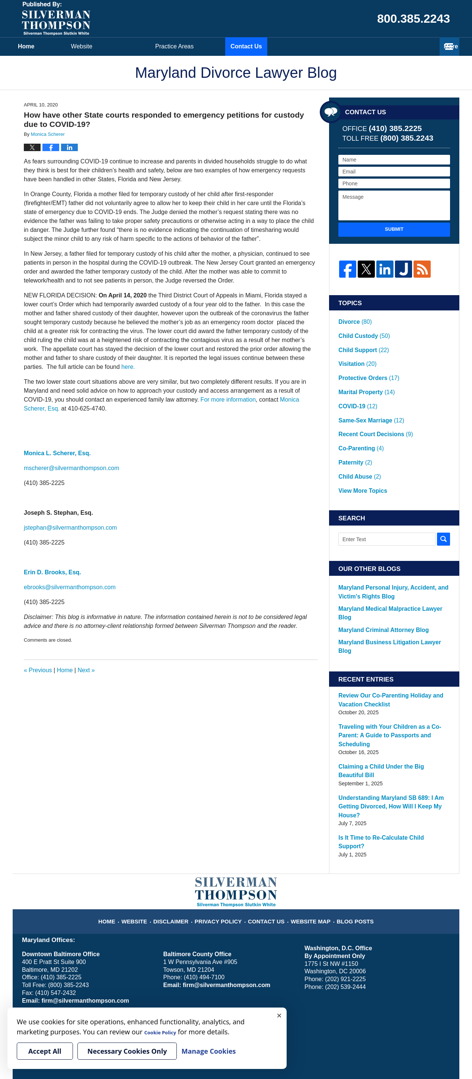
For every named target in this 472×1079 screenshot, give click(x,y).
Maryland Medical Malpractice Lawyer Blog (387, 555)
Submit (394, 229)
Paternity (353, 421)
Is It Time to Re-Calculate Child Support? (386, 737)
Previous (38, 670)
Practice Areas (314, 46)
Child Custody (360, 329)
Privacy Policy (223, 807)
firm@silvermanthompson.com (81, 891)
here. (128, 367)
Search (443, 488)
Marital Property (363, 370)
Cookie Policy (88, 974)
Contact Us (411, 46)
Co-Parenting (358, 411)
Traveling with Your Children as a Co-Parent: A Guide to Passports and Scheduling (392, 657)
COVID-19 (356, 380)
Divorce (353, 319)
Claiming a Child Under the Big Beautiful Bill (389, 684)
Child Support (360, 339)
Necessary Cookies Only (127, 1051)
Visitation (355, 349)
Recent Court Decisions (370, 400)
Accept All (44, 1051)
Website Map (307, 807)
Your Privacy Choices (46, 974)
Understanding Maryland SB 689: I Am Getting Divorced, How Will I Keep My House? (392, 710)
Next (86, 670)
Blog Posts (347, 807)
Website (133, 46)
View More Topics (359, 441)
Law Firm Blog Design (414, 1053)
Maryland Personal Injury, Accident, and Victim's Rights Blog (393, 540)
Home (52, 46)
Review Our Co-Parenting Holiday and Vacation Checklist (394, 626)
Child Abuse (357, 431)
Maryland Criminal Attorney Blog (375, 566)
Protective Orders (364, 360)
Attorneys (219, 46)
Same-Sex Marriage (367, 390)
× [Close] (279, 1015)
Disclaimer (180, 807)
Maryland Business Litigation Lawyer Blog (386, 578)
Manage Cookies (125, 974)
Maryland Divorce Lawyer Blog (56, 18)
